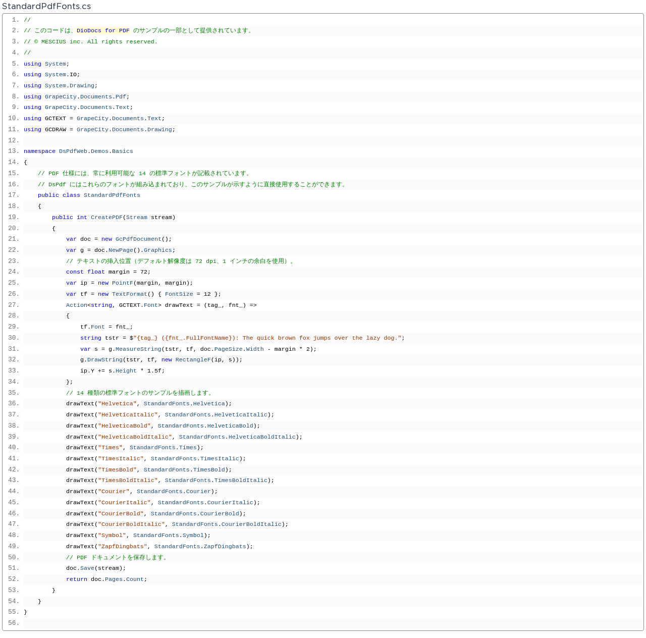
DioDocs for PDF (103, 30)
